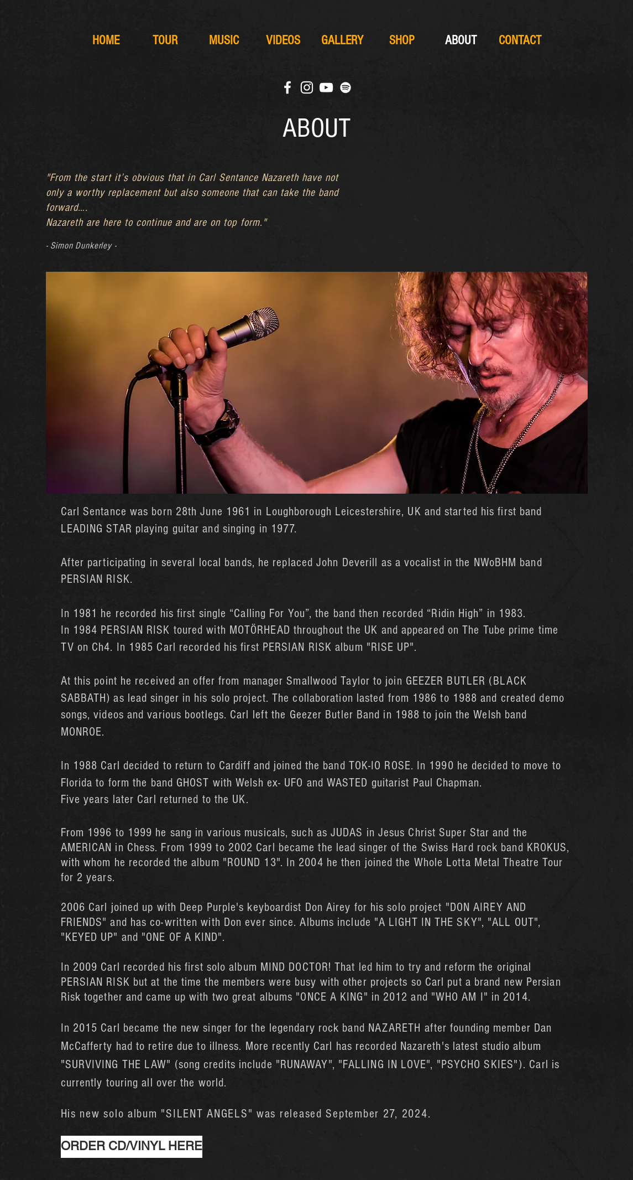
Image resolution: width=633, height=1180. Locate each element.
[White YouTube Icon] (326, 87)
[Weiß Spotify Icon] (345, 87)
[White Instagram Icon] (307, 87)
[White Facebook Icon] (287, 87)
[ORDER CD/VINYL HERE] (131, 1147)
